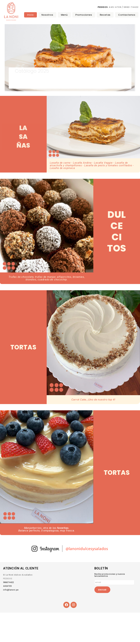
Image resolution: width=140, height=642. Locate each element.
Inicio (30, 14)
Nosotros (47, 14)
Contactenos (126, 14)
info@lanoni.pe (11, 590)
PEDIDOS (103, 7)
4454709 (7, 586)
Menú (64, 14)
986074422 (8, 582)
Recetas (105, 14)
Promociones (83, 14)
